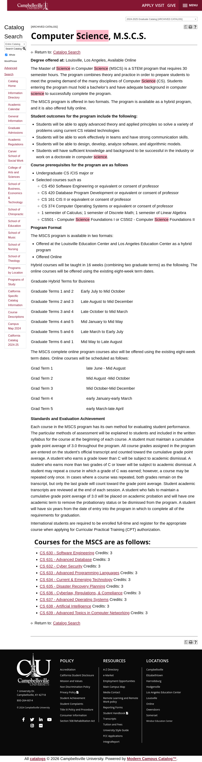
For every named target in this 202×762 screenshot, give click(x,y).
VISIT (159, 5)
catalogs (38, 758)
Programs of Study (16, 282)
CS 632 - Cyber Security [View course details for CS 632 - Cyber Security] (61, 566)
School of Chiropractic (15, 212)
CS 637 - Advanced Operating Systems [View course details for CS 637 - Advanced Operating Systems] (74, 599)
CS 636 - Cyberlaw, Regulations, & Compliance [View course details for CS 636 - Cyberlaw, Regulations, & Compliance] (81, 593)
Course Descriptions (16, 314)
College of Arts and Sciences (14, 172)
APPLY (148, 5)
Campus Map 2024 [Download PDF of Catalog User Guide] (14, 326)
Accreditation (67, 669)
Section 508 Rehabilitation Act (77, 721)
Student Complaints (71, 703)
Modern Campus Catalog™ (151, 758)
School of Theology (14, 258)
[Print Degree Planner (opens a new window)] (186, 27)
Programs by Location (15, 270)
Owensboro (153, 709)
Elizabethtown (154, 675)
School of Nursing (14, 247)
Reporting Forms (113, 707)
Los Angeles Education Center (163, 692)
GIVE (171, 5)
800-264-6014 (25, 700)
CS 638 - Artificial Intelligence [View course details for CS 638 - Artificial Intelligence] (65, 606)
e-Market (108, 675)
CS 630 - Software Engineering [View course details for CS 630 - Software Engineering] (67, 553)
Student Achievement (72, 698)
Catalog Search (67, 52)
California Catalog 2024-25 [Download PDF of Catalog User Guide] (14, 340)
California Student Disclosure (77, 675)
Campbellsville (154, 669)
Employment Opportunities (119, 681)
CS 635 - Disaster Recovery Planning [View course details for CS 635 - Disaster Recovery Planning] (72, 586)
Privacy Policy (68, 692)
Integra (111, 741)
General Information (15, 119)
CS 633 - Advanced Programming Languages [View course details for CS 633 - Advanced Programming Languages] (79, 573)
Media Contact (111, 692)
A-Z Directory (110, 669)
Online (150, 703)
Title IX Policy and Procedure (76, 709)
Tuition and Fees (112, 724)
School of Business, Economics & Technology (15, 193)
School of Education (14, 223)
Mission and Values (71, 681)
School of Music (14, 235)
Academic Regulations (15, 142)
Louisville (151, 698)
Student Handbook (114, 713)
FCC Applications (113, 736)
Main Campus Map (114, 686)
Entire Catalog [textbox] (12, 44)
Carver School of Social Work (15, 156)
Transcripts (109, 718)
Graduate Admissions (15, 130)
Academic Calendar (14, 107)
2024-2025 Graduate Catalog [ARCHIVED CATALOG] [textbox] (154, 19)
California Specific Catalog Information (15, 298)
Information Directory (15, 95)
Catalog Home (13, 83)
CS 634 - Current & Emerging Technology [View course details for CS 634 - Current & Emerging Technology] (76, 579)
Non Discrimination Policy (75, 686)
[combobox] (162, 19)
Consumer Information (73, 715)
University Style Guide (116, 730)
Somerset (151, 715)
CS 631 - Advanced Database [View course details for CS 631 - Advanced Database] (66, 559)
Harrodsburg (153, 681)
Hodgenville (153, 686)
